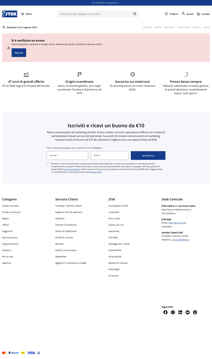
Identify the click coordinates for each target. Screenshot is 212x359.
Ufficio (5, 224)
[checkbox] (48, 163)
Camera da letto (10, 205)
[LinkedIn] (180, 312)
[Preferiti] (171, 14)
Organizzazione (10, 243)
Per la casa (7, 256)
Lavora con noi (116, 224)
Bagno (5, 218)
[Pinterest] (195, 312)
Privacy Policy (96, 172)
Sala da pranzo (10, 237)
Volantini (59, 218)
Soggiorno (7, 231)
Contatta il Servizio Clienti (68, 205)
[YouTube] (187, 312)
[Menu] (26, 14)
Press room (114, 218)
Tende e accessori (11, 212)
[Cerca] (134, 14)
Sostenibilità (115, 250)
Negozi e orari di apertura (68, 212)
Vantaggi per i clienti (119, 243)
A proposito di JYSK (118, 205)
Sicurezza (113, 275)
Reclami (59, 243)
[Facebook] (165, 312)
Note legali (114, 269)
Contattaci (167, 226)
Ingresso (6, 262)
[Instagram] (172, 312)
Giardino (6, 250)
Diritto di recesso (64, 237)
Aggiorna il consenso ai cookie (70, 262)
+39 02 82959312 (180, 239)
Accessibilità (115, 256)
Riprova (19, 52)
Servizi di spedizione (66, 231)
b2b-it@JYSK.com (177, 222)
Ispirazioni (114, 231)
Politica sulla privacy (65, 250)
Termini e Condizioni (72, 169)
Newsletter (61, 256)
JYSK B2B (113, 237)
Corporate (114, 212)
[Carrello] (203, 14)
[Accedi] (187, 14)
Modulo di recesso (118, 262)
